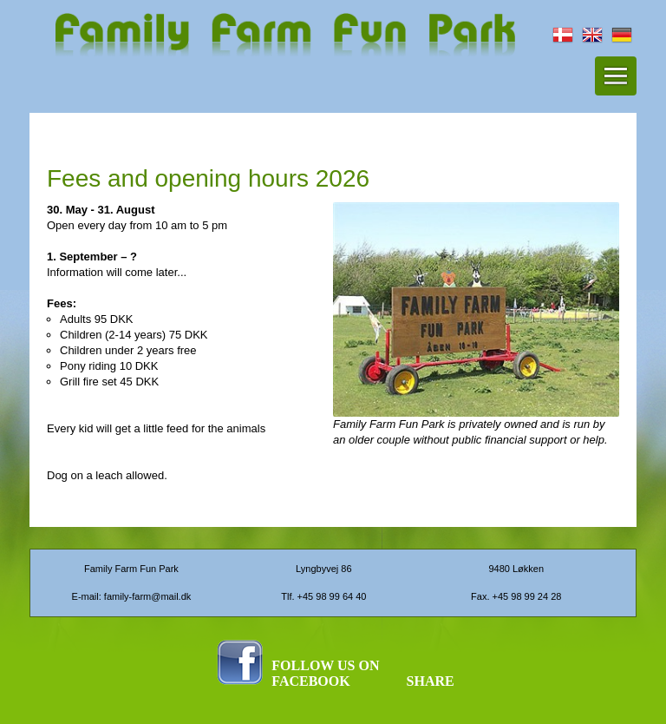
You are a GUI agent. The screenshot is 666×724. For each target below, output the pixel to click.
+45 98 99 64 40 (332, 596)
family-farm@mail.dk (147, 596)
